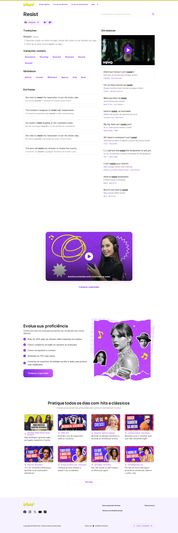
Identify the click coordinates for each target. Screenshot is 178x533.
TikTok (45, 511)
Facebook (24, 511)
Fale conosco (150, 505)
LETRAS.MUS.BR (29, 4)
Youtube (40, 511)
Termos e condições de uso (112, 510)
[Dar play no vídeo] (128, 50)
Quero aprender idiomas (111, 505)
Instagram (29, 511)
